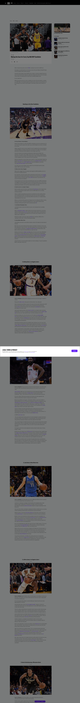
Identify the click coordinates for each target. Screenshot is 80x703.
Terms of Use (26, 351)
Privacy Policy (32, 352)
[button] (74, 351)
